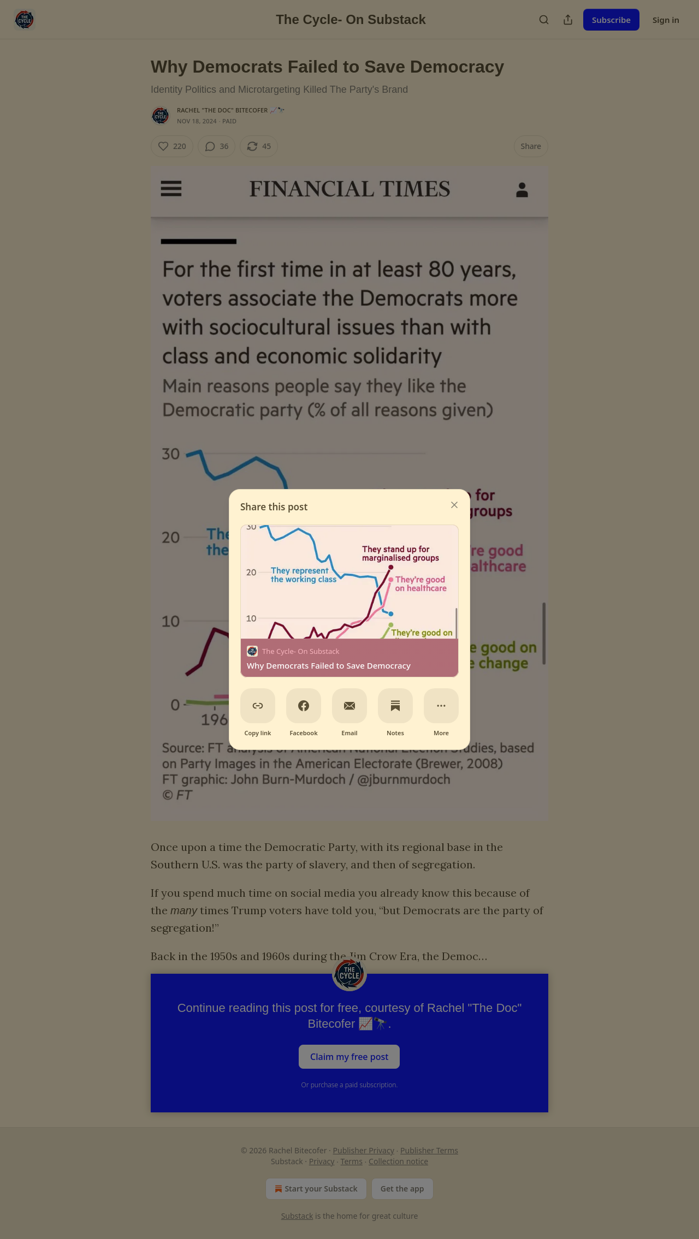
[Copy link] (257, 705)
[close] (454, 505)
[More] (441, 705)
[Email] (349, 705)
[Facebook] (303, 705)
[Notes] (395, 705)
